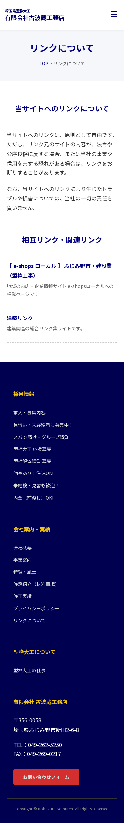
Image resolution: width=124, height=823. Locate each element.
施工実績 (22, 596)
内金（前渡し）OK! (33, 497)
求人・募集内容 (29, 412)
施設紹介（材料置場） (36, 584)
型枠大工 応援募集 (32, 449)
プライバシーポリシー (36, 608)
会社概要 (22, 547)
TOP (43, 63)
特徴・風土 (24, 571)
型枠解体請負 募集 (32, 461)
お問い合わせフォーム (46, 777)
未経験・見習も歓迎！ (36, 485)
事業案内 (22, 559)
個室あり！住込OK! (33, 473)
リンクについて (29, 620)
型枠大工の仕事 (29, 670)
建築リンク (20, 318)
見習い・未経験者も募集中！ (43, 424)
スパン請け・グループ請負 (41, 437)
